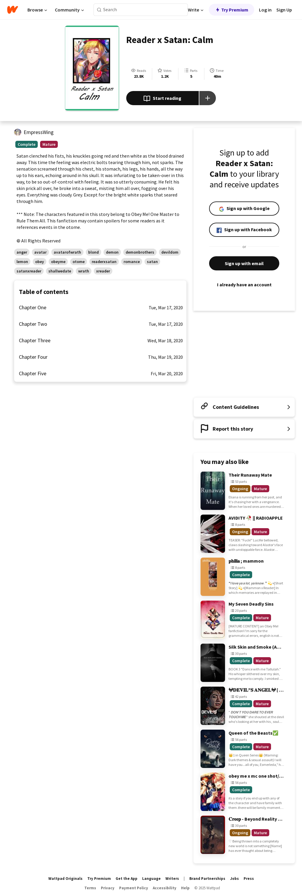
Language (151, 878)
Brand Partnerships (207, 878)
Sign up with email (244, 263)
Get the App (126, 878)
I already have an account (244, 284)
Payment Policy (133, 887)
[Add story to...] (207, 98)
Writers (172, 878)
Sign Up (284, 10)
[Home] (12, 10)
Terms (90, 887)
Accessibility (164, 887)
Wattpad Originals (65, 878)
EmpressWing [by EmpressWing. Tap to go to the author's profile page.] (39, 132)
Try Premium (231, 10)
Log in (265, 10)
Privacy (107, 887)
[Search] (99, 9)
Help (185, 887)
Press (249, 878)
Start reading (162, 98)
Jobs (234, 878)
